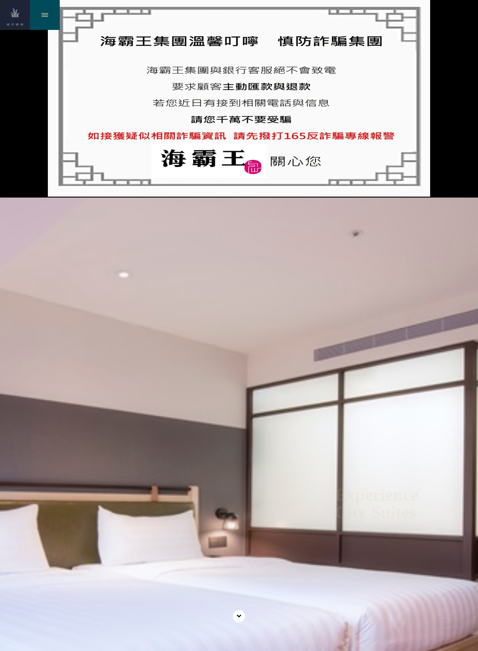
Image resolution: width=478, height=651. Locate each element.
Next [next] (466, 502)
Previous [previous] (12, 502)
